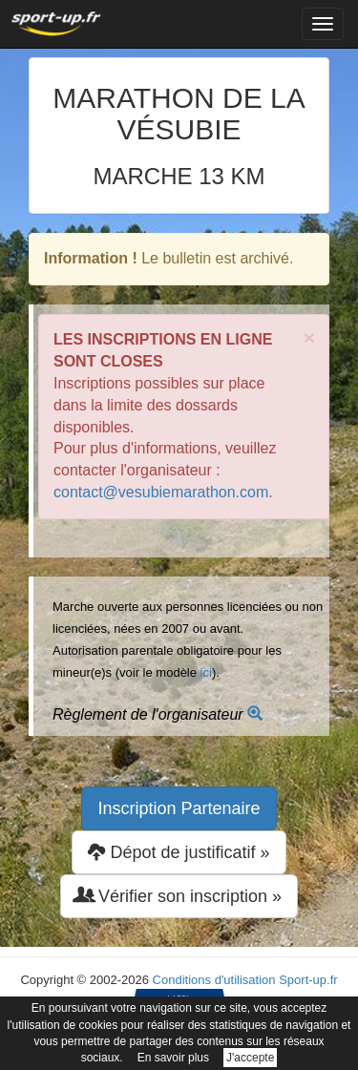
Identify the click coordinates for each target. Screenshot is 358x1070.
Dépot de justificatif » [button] (178, 852)
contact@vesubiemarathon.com (160, 492)
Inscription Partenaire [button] (178, 808)
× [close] (309, 337)
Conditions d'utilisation (214, 980)
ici (206, 672)
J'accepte (250, 1057)
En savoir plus (173, 1057)
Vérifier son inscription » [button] (179, 896)
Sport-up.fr (308, 980)
